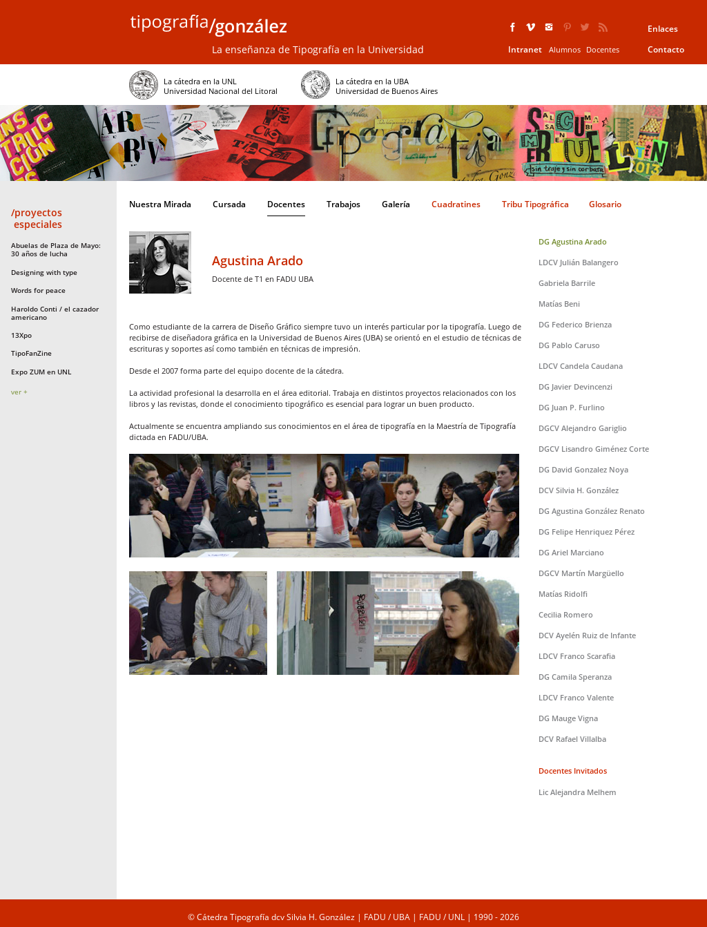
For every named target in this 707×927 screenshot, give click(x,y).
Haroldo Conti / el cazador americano (55, 313)
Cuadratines (456, 204)
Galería (396, 204)
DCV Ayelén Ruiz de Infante (587, 635)
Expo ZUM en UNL (41, 371)
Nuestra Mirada (160, 204)
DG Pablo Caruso (569, 345)
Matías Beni (559, 303)
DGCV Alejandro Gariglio (583, 428)
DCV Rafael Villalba (572, 739)
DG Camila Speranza (575, 676)
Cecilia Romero (566, 614)
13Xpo (21, 335)
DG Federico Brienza (575, 324)
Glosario (605, 204)
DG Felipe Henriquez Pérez (587, 531)
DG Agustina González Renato (592, 511)
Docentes (602, 49)
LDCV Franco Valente (576, 697)
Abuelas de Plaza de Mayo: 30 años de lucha (56, 249)
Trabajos (343, 204)
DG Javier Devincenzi (575, 386)
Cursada (229, 204)
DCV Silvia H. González (579, 490)
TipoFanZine (31, 353)
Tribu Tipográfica (535, 204)
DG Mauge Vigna (568, 718)
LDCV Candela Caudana (581, 366)
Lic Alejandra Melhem (578, 792)
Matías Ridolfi (563, 594)
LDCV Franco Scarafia (577, 656)
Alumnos (565, 49)
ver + (19, 391)
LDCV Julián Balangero (579, 262)
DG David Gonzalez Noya (583, 469)
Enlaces (663, 29)
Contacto (666, 49)
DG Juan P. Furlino (572, 407)
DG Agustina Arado (573, 241)
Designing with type (44, 272)
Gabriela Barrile (567, 283)
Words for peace (38, 290)
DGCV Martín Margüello (581, 573)
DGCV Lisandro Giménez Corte (594, 448)
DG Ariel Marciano (571, 552)
